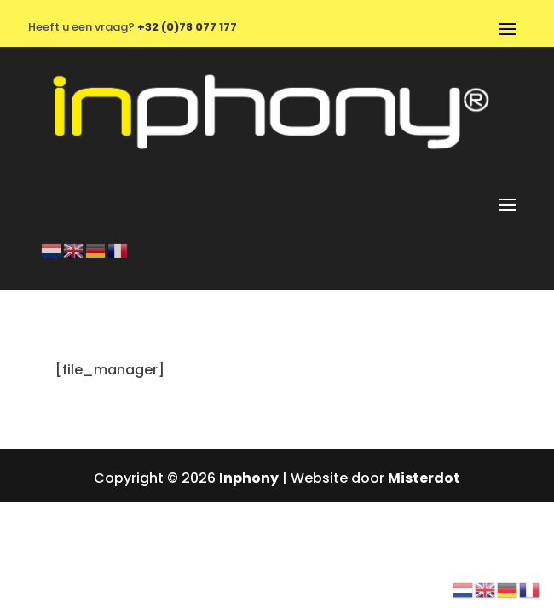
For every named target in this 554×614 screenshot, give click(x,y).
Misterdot (424, 478)
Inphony (249, 478)
